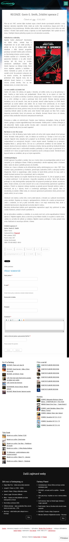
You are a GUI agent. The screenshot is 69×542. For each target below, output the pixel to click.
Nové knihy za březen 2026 (11, 503)
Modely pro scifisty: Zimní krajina (16, 439)
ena (34, 19)
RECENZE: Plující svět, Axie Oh (15, 365)
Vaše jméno (8, 275)
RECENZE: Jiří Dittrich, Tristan (15, 374)
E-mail (6, 285)
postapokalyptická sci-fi (14, 254)
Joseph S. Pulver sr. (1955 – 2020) (14, 488)
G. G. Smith (29, 254)
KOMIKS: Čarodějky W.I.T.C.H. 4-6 (50, 425)
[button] (6, 320)
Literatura (19, 249)
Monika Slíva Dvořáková (45, 528)
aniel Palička (17, 531)
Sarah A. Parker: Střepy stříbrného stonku (15, 491)
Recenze (9, 249)
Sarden (4, 528)
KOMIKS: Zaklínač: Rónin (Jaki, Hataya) (52, 413)
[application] (34, 325)
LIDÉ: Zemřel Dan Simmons (14, 383)
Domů (3, 8)
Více (28, 517)
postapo (45, 249)
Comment (7, 317)
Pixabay (44, 537)
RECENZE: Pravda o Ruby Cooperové (48, 511)
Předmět (6, 307)
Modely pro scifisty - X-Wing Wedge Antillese (19, 448)
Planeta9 (17, 233)
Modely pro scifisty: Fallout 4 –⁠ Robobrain (18, 461)
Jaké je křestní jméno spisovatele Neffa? (17, 336)
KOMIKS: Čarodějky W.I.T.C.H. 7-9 (50, 421)
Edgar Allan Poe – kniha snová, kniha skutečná (16, 485)
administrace (51, 531)
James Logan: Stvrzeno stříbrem (13, 494)
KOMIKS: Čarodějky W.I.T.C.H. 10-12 (51, 417)
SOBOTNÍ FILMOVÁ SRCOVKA (49, 389)
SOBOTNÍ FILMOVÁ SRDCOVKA (50, 365)
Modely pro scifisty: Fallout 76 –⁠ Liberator (18, 457)
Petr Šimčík (33, 531)
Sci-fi (37, 249)
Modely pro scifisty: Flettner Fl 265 (16, 435)
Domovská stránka (10, 297)
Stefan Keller (37, 537)
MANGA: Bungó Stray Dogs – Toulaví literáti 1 (54, 404)
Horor (39, 254)
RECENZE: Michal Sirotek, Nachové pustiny (19, 391)
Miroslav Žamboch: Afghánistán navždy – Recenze (52, 515)
